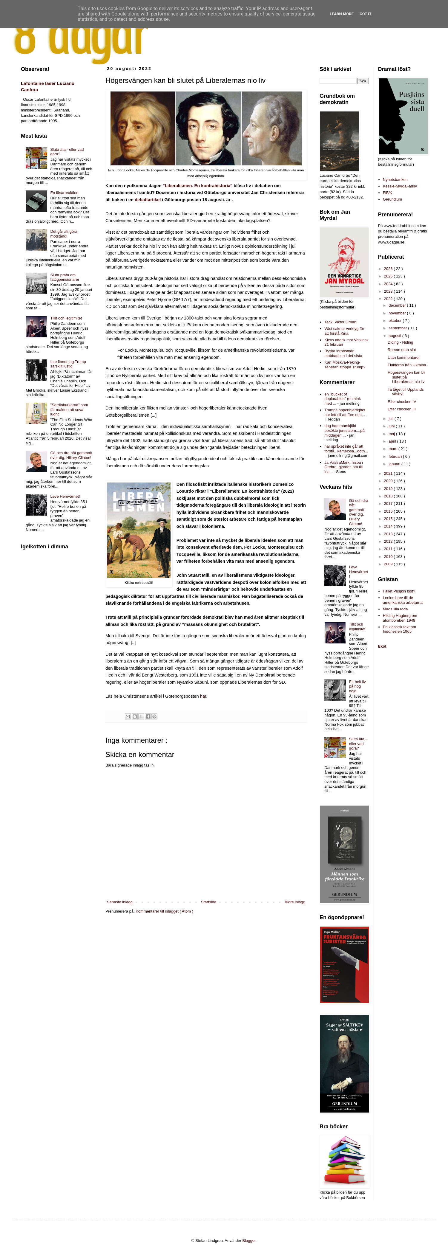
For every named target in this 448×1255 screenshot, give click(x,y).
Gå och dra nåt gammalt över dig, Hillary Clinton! (71, 455)
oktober (396, 320)
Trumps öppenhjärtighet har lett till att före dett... (344, 412)
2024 (389, 284)
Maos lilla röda (395, 609)
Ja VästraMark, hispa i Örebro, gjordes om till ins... (343, 467)
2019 (389, 488)
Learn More (342, 14)
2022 (389, 299)
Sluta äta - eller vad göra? (357, 743)
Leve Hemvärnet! (65, 496)
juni (392, 426)
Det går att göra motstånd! (63, 233)
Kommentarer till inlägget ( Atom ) (164, 911)
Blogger (249, 1240)
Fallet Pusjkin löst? (399, 591)
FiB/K (387, 192)
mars (393, 448)
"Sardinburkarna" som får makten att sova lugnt (69, 409)
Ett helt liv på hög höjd (357, 686)
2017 (389, 503)
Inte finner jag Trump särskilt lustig (68, 364)
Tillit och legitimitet (66, 318)
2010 (389, 556)
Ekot (382, 646)
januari (395, 464)
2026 (389, 268)
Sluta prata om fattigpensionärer (64, 277)
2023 (389, 291)
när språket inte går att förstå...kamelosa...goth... (346, 448)
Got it (366, 14)
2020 (389, 481)
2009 (389, 564)
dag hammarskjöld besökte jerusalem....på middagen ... (344, 430)
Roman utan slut (402, 350)
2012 (389, 541)
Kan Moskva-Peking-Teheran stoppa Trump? (344, 364)
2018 (389, 496)
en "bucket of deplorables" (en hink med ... (342, 399)
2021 (389, 473)
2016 (389, 511)
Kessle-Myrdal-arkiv (400, 186)
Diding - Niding (400, 342)
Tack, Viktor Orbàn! (340, 322)
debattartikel (148, 199)
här (203, 696)
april (393, 441)
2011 (389, 549)
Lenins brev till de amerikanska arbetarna (403, 600)
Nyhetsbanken (395, 179)
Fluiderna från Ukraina (407, 365)
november (398, 313)
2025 (389, 276)
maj (392, 434)
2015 (389, 518)
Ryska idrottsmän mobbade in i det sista (343, 353)
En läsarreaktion (64, 192)
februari (396, 456)
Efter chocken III (402, 409)
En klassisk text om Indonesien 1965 (399, 629)
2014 (389, 526)
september (398, 328)
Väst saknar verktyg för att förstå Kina (344, 331)
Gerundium (392, 199)
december (398, 305)
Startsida (208, 902)
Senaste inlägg (120, 902)
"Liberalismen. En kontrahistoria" (197, 185)
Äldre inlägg (295, 902)
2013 (389, 534)
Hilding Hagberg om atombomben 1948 (400, 618)
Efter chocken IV (402, 401)
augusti (395, 335)
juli (392, 418)
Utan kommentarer (404, 357)
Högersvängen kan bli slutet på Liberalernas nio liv (406, 377)
